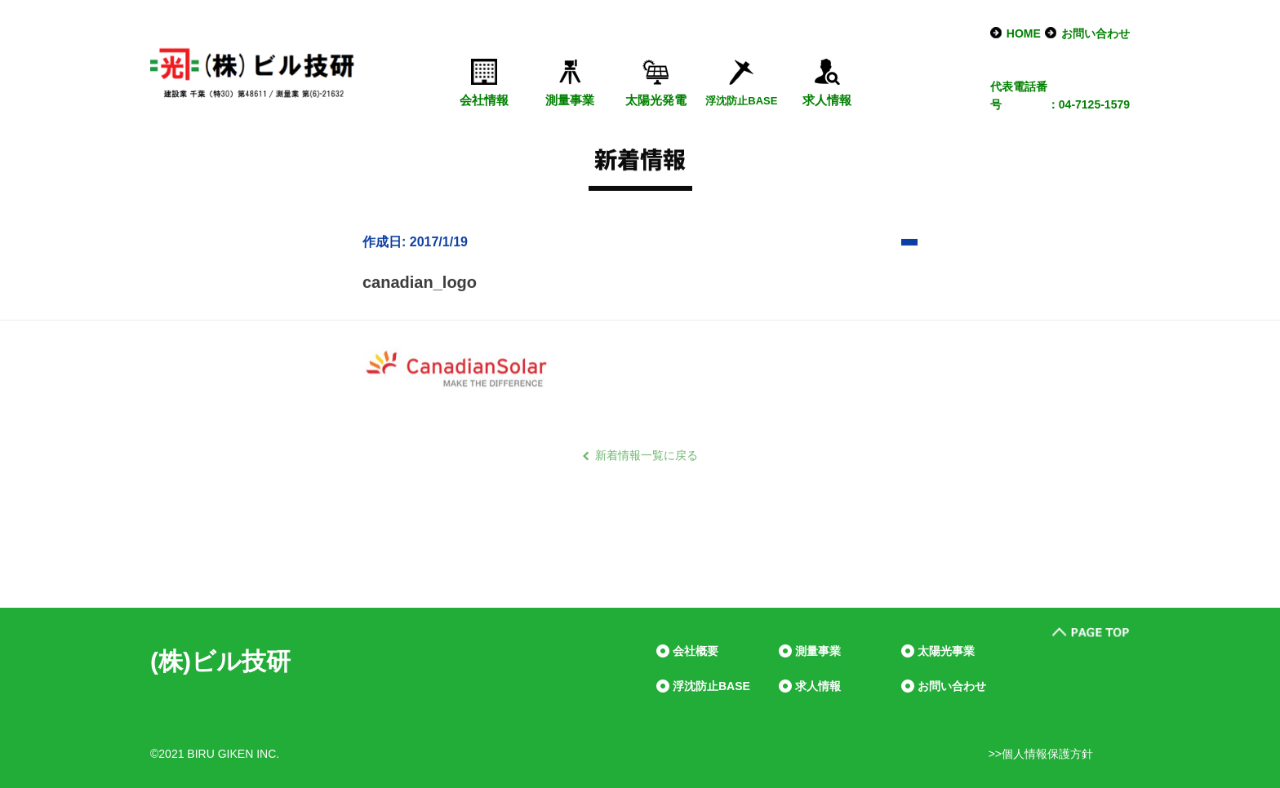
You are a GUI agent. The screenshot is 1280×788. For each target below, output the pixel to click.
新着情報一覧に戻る (646, 455)
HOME (1024, 33)
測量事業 (569, 100)
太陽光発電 (656, 100)
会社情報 (484, 100)
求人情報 (826, 100)
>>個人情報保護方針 (1041, 753)
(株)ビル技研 (220, 661)
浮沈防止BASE (711, 686)
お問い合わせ (1095, 33)
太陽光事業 (946, 650)
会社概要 (695, 650)
